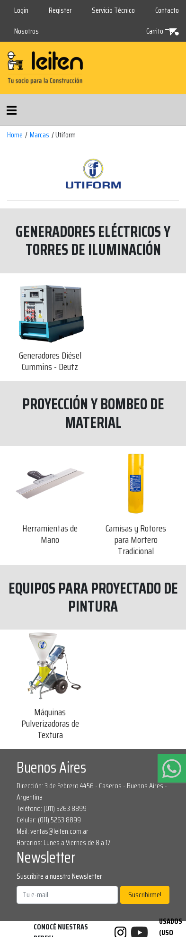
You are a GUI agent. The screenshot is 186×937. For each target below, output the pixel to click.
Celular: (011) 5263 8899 (49, 820)
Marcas (39, 135)
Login (21, 10)
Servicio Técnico (113, 10)
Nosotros (26, 31)
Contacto (167, 10)
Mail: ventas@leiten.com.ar (53, 831)
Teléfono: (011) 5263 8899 (52, 808)
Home (15, 135)
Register (60, 10)
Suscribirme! (144, 895)
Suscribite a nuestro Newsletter (59, 876)
